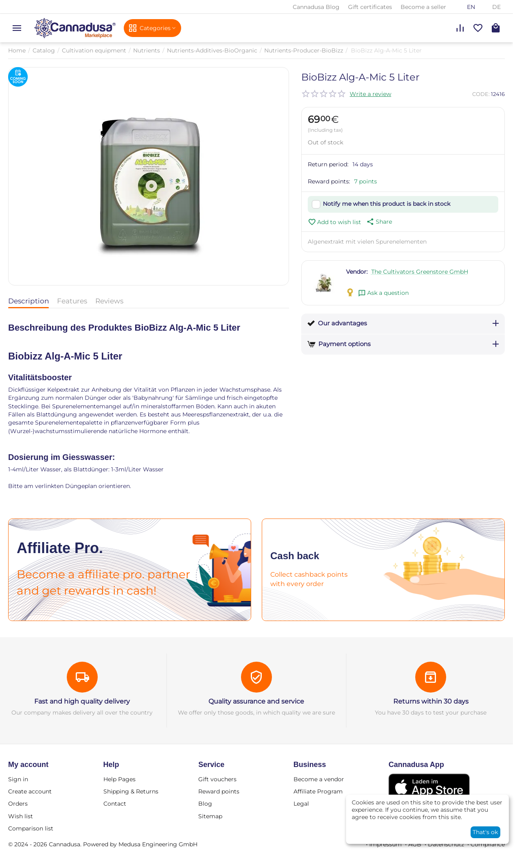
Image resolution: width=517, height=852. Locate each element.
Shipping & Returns (130, 791)
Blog (205, 803)
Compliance (488, 844)
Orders (18, 803)
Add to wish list (334, 222)
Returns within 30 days (431, 701)
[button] (378, 222)
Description (28, 301)
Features (72, 301)
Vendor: (357, 271)
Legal (301, 803)
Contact (114, 803)
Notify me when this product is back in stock (386, 203)
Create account (30, 791)
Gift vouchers (217, 779)
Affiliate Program (318, 791)
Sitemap (210, 816)
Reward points (218, 791)
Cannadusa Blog (316, 7)
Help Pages (119, 779)
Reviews (109, 301)
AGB (414, 844)
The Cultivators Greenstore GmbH (419, 271)
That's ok (485, 832)
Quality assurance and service (256, 701)
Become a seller (423, 7)
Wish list (20, 816)
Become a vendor (319, 779)
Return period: (328, 164)
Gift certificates (370, 7)
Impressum (385, 844)
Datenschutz (446, 844)
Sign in (18, 779)
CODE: (481, 94)
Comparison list (30, 828)
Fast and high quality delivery (82, 701)
